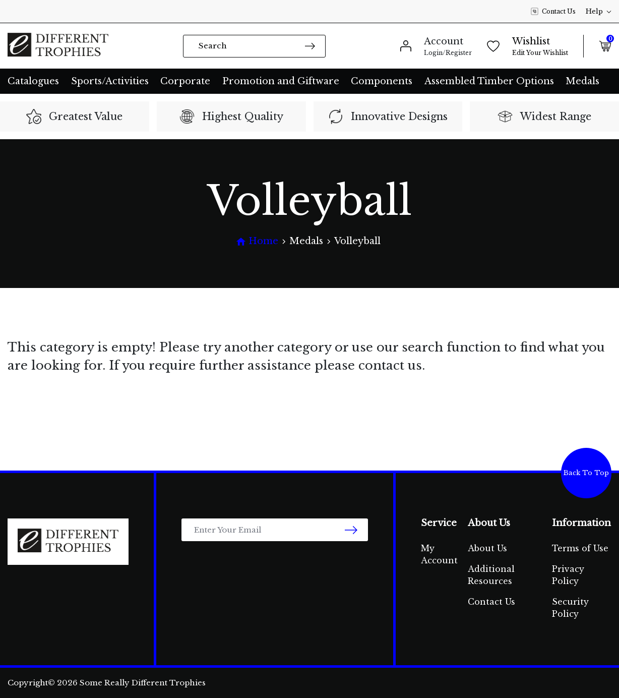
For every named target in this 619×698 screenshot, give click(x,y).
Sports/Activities (110, 81)
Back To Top (586, 473)
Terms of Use (580, 548)
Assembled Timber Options (489, 81)
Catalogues (33, 81)
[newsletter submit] (351, 530)
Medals (582, 81)
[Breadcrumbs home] (257, 241)
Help (598, 11)
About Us (487, 548)
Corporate (185, 81)
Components (381, 81)
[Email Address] (274, 529)
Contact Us (553, 12)
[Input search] (254, 46)
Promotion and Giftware (280, 81)
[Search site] (310, 45)
